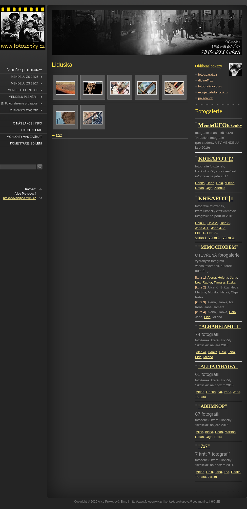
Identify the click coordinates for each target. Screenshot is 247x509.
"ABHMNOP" (212, 406)
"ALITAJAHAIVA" (218, 366)
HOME (215, 501)
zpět (59, 135)
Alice (199, 432)
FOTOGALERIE (31, 130)
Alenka (201, 352)
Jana (233, 277)
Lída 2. (212, 233)
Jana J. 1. (202, 228)
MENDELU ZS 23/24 (24, 83)
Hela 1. (200, 223)
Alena (211, 277)
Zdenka (219, 188)
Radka (207, 282)
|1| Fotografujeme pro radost (19, 103)
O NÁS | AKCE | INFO (27, 123)
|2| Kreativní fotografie (23, 110)
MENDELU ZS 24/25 (24, 77)
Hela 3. (225, 223)
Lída (207, 317)
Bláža (209, 432)
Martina (230, 432)
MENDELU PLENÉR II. (23, 90)
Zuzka (230, 282)
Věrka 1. (201, 238)
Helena (223, 277)
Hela (219, 183)
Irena (227, 392)
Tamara (219, 282)
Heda (210, 183)
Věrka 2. (214, 238)
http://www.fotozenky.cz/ (146, 501)
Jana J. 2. (218, 228)
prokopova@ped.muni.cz (19, 198)
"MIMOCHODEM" (218, 247)
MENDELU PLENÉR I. (23, 97)
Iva (220, 392)
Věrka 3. (228, 238)
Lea (198, 282)
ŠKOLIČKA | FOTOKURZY (24, 70)
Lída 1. (200, 233)
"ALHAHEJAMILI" (220, 326)
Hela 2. (212, 223)
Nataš (199, 188)
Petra (218, 437)
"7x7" (204, 446)
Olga (209, 188)
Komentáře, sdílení (26, 143)
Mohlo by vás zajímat (24, 137)
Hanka (200, 183)
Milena (229, 183)
